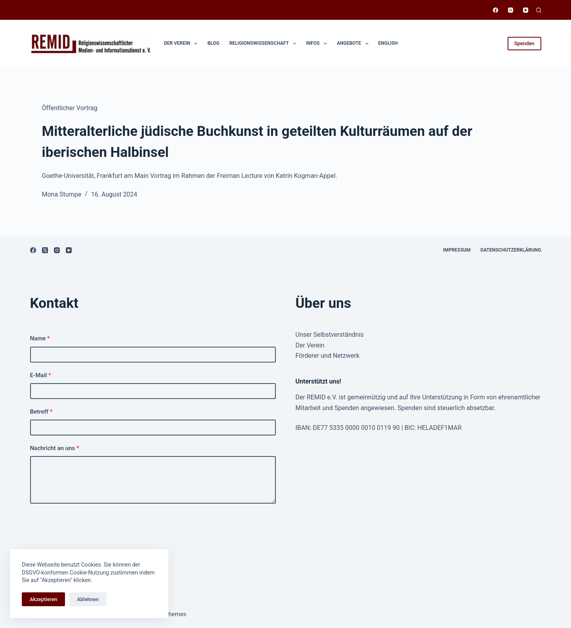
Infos (318, 43)
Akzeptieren (43, 599)
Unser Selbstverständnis (330, 334)
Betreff (41, 411)
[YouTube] (525, 10)
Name (40, 338)
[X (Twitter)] (45, 250)
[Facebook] (495, 10)
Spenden (524, 43)
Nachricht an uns (54, 448)
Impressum (456, 250)
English (388, 43)
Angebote (354, 43)
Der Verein (182, 43)
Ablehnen (88, 599)
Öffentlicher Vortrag (69, 108)
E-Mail (40, 375)
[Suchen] (538, 10)
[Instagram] (510, 10)
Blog (213, 43)
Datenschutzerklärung (511, 250)
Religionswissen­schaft (264, 43)
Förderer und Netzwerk (328, 355)
